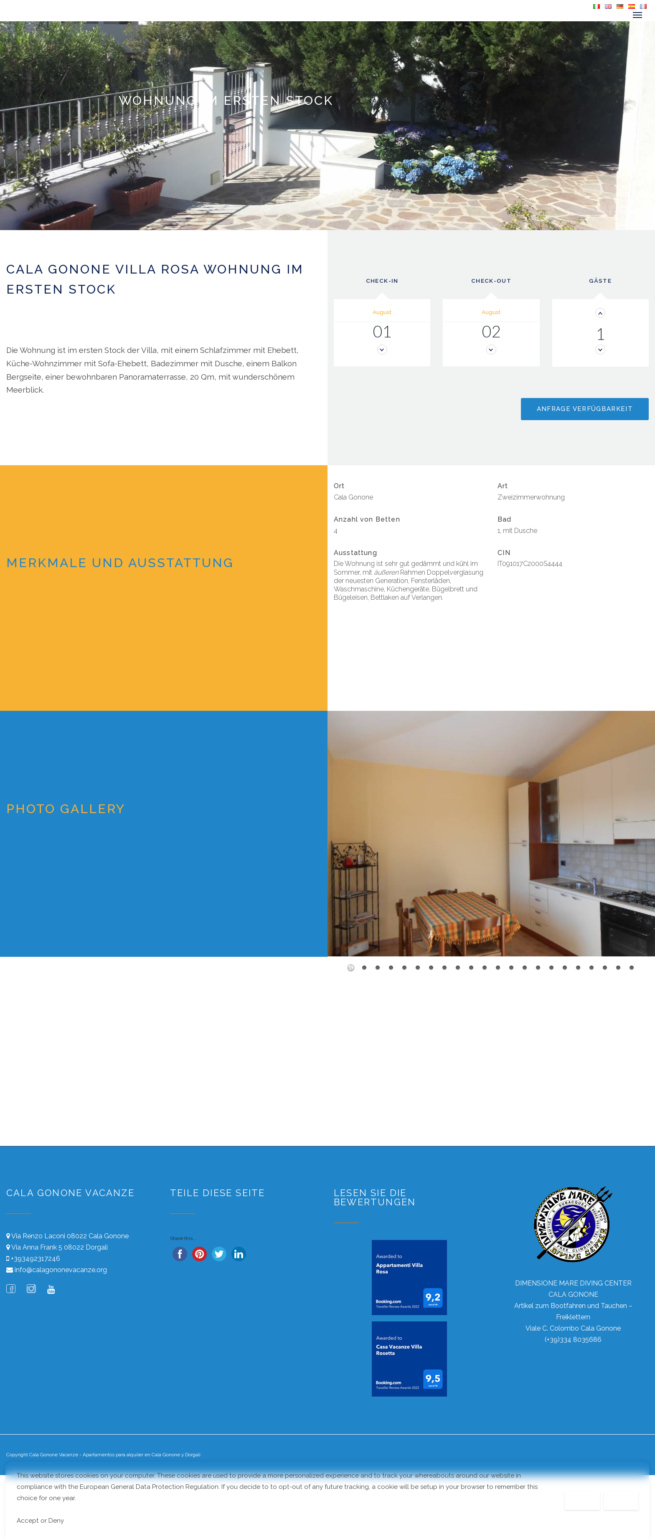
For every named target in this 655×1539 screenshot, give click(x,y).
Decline (582, 1500)
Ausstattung (355, 552)
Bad (504, 519)
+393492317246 (35, 1258)
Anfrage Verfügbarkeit (585, 408)
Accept (621, 1500)
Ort (339, 486)
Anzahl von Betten (367, 519)
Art (503, 486)
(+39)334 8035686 (573, 1339)
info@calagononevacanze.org (61, 1269)
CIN (504, 552)
